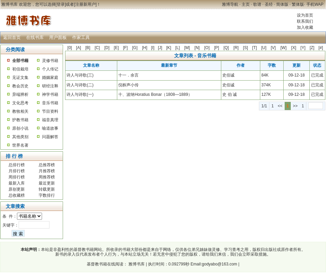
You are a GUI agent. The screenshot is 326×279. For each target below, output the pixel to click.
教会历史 (20, 86)
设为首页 (305, 15)
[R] (236, 47)
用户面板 (58, 37)
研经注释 (50, 86)
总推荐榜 (47, 165)
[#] (321, 47)
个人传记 (50, 69)
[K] (168, 47)
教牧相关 (20, 111)
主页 (246, 4)
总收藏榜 (16, 195)
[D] (106, 47)
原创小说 (20, 128)
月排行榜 (16, 171)
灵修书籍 (50, 60)
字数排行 (47, 195)
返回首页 (12, 37)
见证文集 (20, 77)
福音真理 (50, 119)
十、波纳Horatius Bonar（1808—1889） (155, 94)
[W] (283, 47)
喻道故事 (50, 128)
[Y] (303, 47)
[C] (97, 47)
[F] (125, 47)
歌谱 (257, 4)
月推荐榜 (47, 171)
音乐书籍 (50, 103)
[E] (116, 47)
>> (295, 106)
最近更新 (47, 183)
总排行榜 (16, 165)
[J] (160, 47)
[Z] (312, 47)
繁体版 (298, 4)
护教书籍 (20, 119)
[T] (254, 47)
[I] (153, 47)
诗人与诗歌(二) (80, 85)
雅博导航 (230, 4)
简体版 (282, 4)
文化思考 (20, 103)
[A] (78, 47)
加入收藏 (305, 27)
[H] (144, 47)
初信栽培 (20, 69)
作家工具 (81, 37)
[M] (187, 47)
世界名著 (20, 145)
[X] (293, 47)
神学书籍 (50, 94)
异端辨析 (20, 94)
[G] (135, 47)
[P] (216, 47)
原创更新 (16, 189)
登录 (61, 4)
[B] (87, 47)
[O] (207, 47)
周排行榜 (16, 177)
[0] (69, 47)
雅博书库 (136, 264)
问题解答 (50, 136)
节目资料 (50, 111)
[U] (263, 47)
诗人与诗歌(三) (80, 75)
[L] (177, 47)
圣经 (269, 4)
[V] (273, 47)
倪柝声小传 (128, 85)
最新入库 (16, 183)
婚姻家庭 (50, 77)
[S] (245, 47)
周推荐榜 (47, 177)
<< (280, 106)
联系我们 (305, 21)
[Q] (226, 47)
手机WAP (315, 4)
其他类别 (20, 136)
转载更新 (47, 189)
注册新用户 (85, 4)
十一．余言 (128, 75)
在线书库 (35, 37)
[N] (197, 47)
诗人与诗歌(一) (80, 94)
